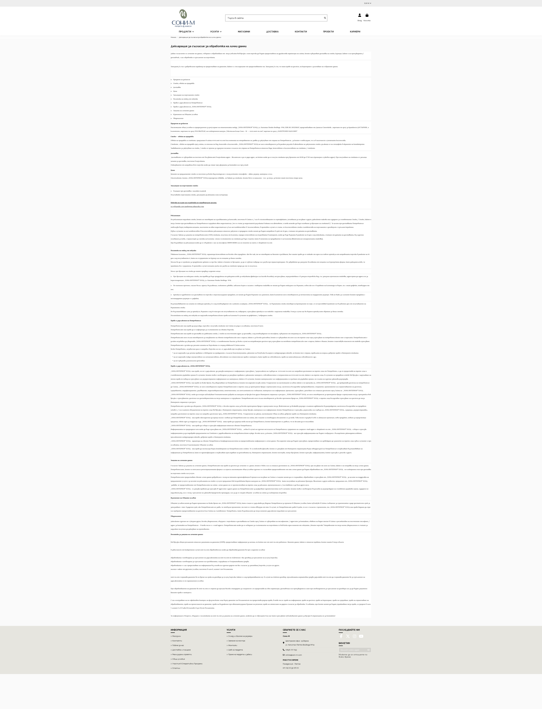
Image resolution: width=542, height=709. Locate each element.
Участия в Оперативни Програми (187, 664)
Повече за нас (178, 645)
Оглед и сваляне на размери (240, 636)
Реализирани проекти (182, 654)
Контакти (177, 641)
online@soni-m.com (293, 655)
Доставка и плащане (181, 650)
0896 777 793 (291, 650)
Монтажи (232, 645)
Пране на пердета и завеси (240, 654)
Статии (176, 668)
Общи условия (178, 659)
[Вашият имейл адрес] (352, 650)
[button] (186, 32)
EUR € (367, 3)
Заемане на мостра (236, 641)
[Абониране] (368, 650)
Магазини (176, 636)
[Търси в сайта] (325, 18)
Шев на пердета (235, 650)
